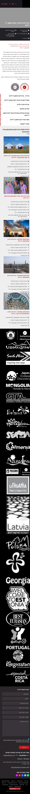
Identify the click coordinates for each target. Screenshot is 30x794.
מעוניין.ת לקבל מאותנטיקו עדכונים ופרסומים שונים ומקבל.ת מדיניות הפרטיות (16, 741)
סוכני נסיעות (21, 784)
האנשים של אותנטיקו (5, 781)
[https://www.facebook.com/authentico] (22, 775)
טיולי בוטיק (13, 781)
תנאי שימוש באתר (17, 786)
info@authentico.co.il (9, 755)
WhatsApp (26, 758)
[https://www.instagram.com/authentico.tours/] (17, 775)
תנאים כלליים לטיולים (14, 784)
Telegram (19, 758)
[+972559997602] (16, 4)
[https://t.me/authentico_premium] (25, 775)
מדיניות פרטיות (5, 784)
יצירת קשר (13, 4)
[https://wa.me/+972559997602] (28, 775)
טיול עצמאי (4, 782)
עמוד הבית (26, 44)
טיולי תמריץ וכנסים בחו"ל (12, 782)
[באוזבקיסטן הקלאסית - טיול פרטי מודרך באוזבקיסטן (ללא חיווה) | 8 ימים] (16, 309)
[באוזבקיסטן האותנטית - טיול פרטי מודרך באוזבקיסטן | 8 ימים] (16, 274)
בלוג (26, 784)
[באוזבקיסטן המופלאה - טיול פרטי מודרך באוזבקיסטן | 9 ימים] (16, 238)
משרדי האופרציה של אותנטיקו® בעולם (20, 767)
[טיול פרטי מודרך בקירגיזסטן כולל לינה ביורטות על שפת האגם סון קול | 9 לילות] (16, 156)
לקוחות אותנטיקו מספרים (23, 782)
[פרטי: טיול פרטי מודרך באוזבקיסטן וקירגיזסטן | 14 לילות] (16, 198)
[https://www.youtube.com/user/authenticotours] (19, 775)
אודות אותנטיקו (20, 781)
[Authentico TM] (26, 4)
